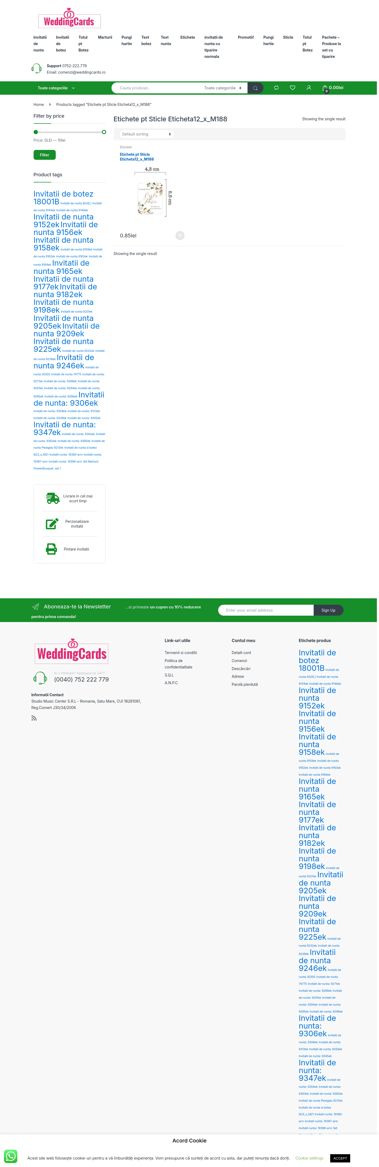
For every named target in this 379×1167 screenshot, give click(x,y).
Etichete (188, 37)
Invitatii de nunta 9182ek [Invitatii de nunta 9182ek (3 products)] (65, 290)
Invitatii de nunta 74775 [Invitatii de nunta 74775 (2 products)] (66, 374)
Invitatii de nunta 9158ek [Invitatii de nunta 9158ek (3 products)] (64, 243)
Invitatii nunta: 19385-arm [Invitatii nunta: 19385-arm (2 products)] (66, 454)
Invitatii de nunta (40, 43)
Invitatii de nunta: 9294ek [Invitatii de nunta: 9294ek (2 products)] (60, 388)
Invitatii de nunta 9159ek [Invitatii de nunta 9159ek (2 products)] (76, 249)
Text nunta (166, 40)
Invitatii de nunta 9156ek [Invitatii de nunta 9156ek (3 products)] (66, 228)
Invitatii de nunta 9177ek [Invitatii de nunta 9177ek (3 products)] (317, 812)
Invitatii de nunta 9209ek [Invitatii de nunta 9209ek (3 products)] (67, 329)
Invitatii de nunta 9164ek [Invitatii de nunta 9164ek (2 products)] (314, 774)
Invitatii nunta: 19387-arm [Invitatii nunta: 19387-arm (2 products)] (321, 1121)
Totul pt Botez (83, 43)
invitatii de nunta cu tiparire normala (213, 47)
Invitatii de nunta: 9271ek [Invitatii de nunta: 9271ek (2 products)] (324, 984)
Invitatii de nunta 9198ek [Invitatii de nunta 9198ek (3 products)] (64, 305)
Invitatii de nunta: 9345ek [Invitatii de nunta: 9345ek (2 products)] (84, 418)
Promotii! (246, 37)
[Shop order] (146, 134)
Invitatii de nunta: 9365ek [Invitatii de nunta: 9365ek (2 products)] (74, 441)
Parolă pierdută (245, 684)
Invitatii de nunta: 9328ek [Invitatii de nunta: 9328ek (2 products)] (50, 418)
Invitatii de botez (62, 43)
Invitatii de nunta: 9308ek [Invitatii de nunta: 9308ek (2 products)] (50, 411)
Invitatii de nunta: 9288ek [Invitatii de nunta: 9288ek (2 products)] (60, 381)
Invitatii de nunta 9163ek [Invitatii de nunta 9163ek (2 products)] (72, 256)
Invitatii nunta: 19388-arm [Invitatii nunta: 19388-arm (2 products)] (65, 461)
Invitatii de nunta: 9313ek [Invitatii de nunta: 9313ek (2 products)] (83, 411)
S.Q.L (169, 675)
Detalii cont (241, 652)
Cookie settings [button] (310, 1158)
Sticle (288, 37)
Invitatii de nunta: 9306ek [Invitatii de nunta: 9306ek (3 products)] (69, 399)
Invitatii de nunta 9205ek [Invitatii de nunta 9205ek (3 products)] (321, 882)
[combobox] (154, 87)
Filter (44, 155)
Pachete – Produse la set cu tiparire (331, 47)
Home (39, 104)
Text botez (146, 40)
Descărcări (241, 668)
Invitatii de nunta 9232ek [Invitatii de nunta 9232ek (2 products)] (78, 351)
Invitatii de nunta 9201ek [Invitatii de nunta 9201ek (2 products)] (77, 311)
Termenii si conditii (181, 652)
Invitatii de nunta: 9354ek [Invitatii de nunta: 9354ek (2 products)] (78, 434)
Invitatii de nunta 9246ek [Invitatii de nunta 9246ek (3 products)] (64, 361)
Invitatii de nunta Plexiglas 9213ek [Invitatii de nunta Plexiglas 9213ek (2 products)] (321, 1100)
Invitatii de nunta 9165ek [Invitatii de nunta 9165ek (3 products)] (62, 267)
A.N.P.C (171, 682)
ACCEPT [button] (340, 1158)
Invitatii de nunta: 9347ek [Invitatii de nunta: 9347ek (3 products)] (65, 428)
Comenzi (239, 660)
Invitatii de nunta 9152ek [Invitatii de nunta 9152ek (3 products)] (317, 698)
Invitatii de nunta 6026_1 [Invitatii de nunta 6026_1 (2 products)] (76, 203)
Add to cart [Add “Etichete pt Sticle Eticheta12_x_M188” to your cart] (180, 235)
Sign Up (328, 610)
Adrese (238, 676)
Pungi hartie (127, 40)
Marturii (105, 37)
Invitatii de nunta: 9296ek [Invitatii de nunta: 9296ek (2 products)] (61, 396)
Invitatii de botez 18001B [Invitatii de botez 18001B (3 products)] (64, 197)
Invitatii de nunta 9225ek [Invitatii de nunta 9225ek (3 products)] (64, 345)
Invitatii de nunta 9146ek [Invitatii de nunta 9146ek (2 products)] (72, 210)
